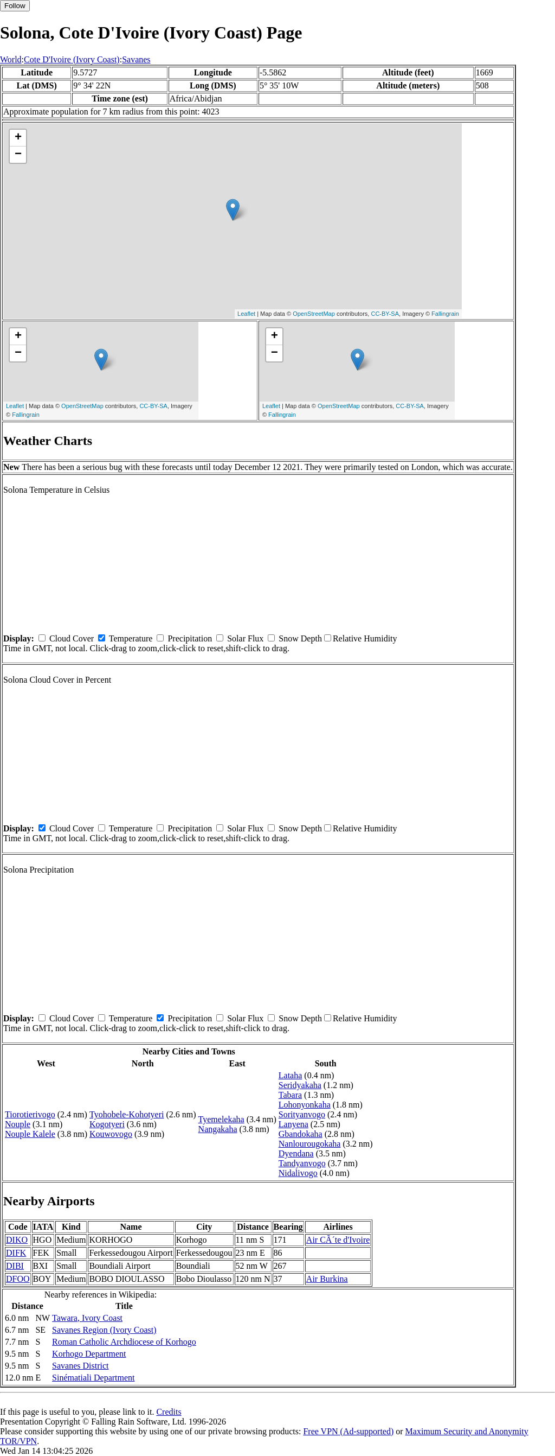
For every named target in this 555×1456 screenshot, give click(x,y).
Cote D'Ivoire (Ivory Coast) (72, 59)
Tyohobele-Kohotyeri (126, 1114)
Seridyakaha (300, 1085)
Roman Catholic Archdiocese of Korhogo (124, 1341)
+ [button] (18, 138)
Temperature (131, 638)
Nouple (17, 1124)
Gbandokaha (300, 1134)
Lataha (290, 1075)
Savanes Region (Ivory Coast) (104, 1329)
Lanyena (293, 1124)
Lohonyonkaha (305, 1104)
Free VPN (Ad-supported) (348, 1431)
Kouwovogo (110, 1134)
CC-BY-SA (385, 313)
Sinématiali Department (93, 1377)
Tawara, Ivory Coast (87, 1318)
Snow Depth (300, 638)
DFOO (18, 1278)
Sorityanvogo (302, 1114)
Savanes (136, 59)
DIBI (15, 1265)
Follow (14, 6)
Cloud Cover (71, 638)
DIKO (17, 1239)
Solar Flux (245, 638)
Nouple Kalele (30, 1134)
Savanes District (80, 1365)
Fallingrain (445, 313)
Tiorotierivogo (30, 1114)
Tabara (290, 1094)
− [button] (18, 155)
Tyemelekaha (221, 1119)
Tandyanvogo (302, 1163)
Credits (168, 1411)
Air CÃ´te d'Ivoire (338, 1239)
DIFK (16, 1252)
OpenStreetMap (314, 313)
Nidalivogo (298, 1173)
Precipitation (189, 638)
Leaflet (246, 313)
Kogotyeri (107, 1124)
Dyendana (296, 1153)
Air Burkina (327, 1278)
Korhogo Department (89, 1353)
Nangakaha (217, 1129)
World (11, 59)
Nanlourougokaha (310, 1143)
